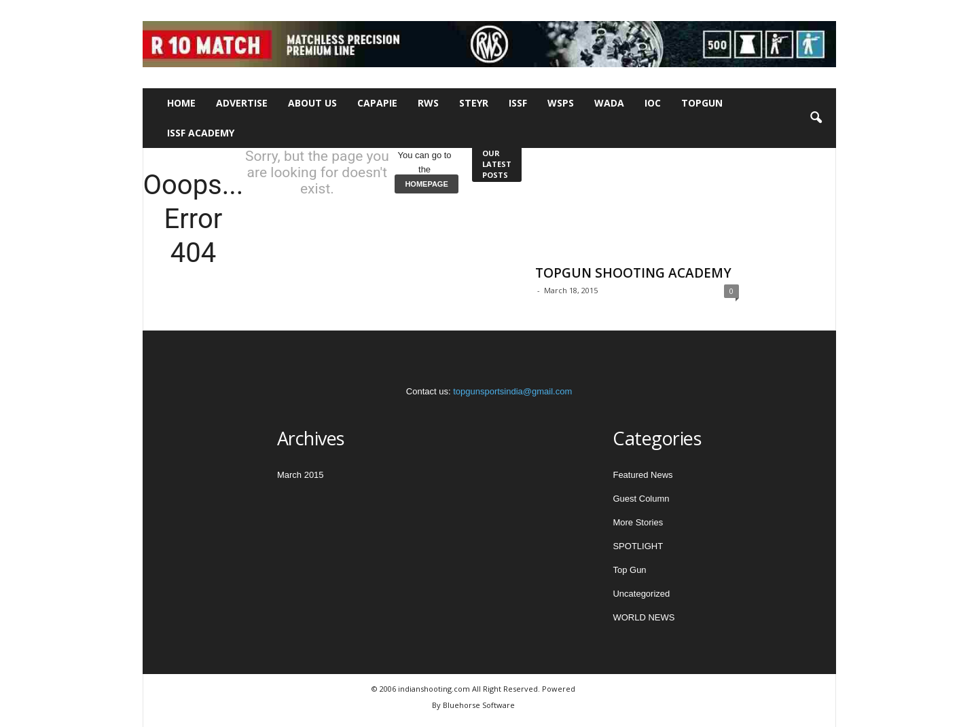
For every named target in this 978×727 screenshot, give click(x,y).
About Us (312, 102)
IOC (653, 102)
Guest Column (641, 498)
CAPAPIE (377, 102)
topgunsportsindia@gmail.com (512, 391)
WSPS (560, 102)
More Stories (638, 522)
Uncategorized (641, 594)
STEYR (473, 102)
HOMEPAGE (426, 184)
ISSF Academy (200, 132)
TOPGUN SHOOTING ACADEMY (633, 273)
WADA (609, 102)
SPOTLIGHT (638, 546)
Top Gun (629, 570)
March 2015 (300, 475)
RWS (428, 102)
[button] (816, 118)
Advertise (242, 102)
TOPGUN (702, 102)
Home (181, 102)
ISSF (518, 102)
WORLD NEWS (643, 617)
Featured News (642, 475)
